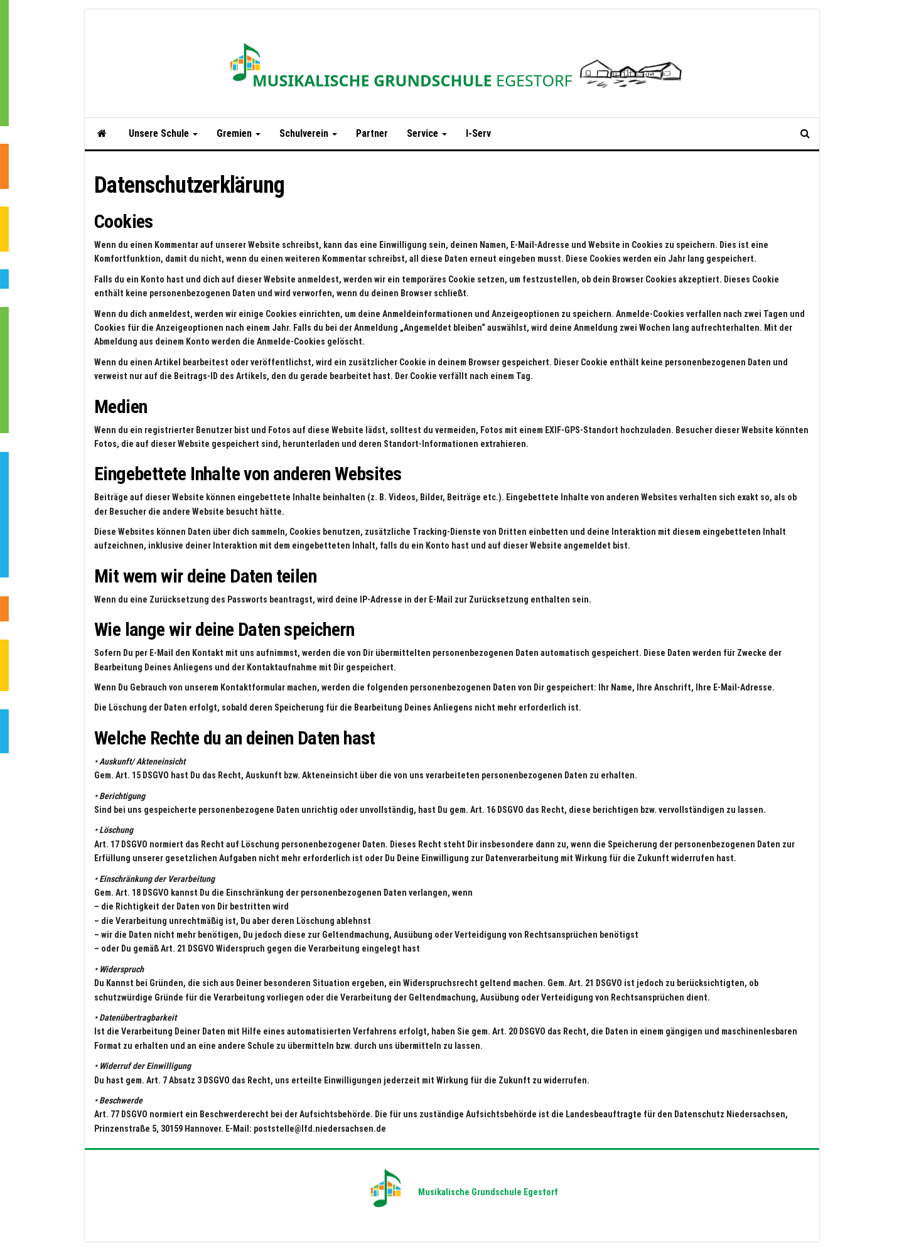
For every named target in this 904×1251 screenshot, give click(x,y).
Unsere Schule (163, 133)
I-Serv (478, 133)
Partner (372, 133)
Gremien (239, 133)
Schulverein (308, 133)
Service (427, 133)
